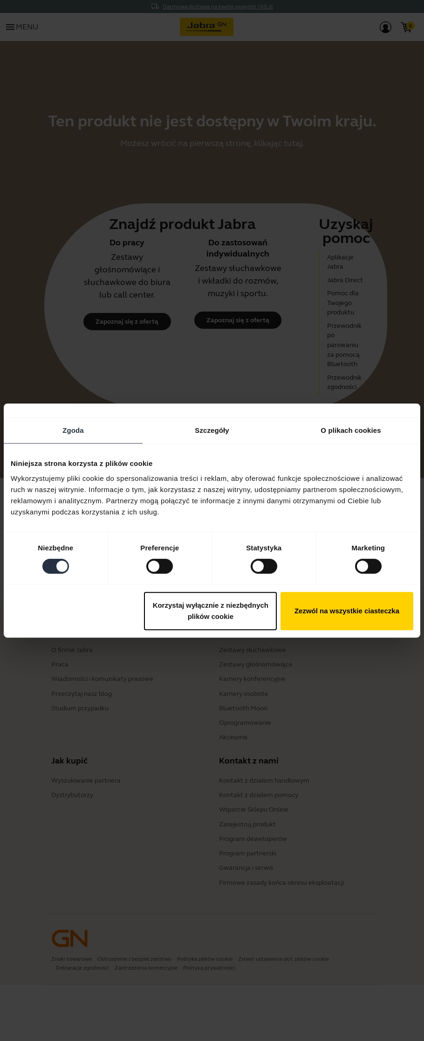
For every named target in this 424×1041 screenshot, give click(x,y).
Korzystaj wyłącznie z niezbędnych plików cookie (210, 610)
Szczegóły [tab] (212, 430)
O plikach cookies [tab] (351, 430)
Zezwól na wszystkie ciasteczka (346, 611)
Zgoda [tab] (73, 430)
